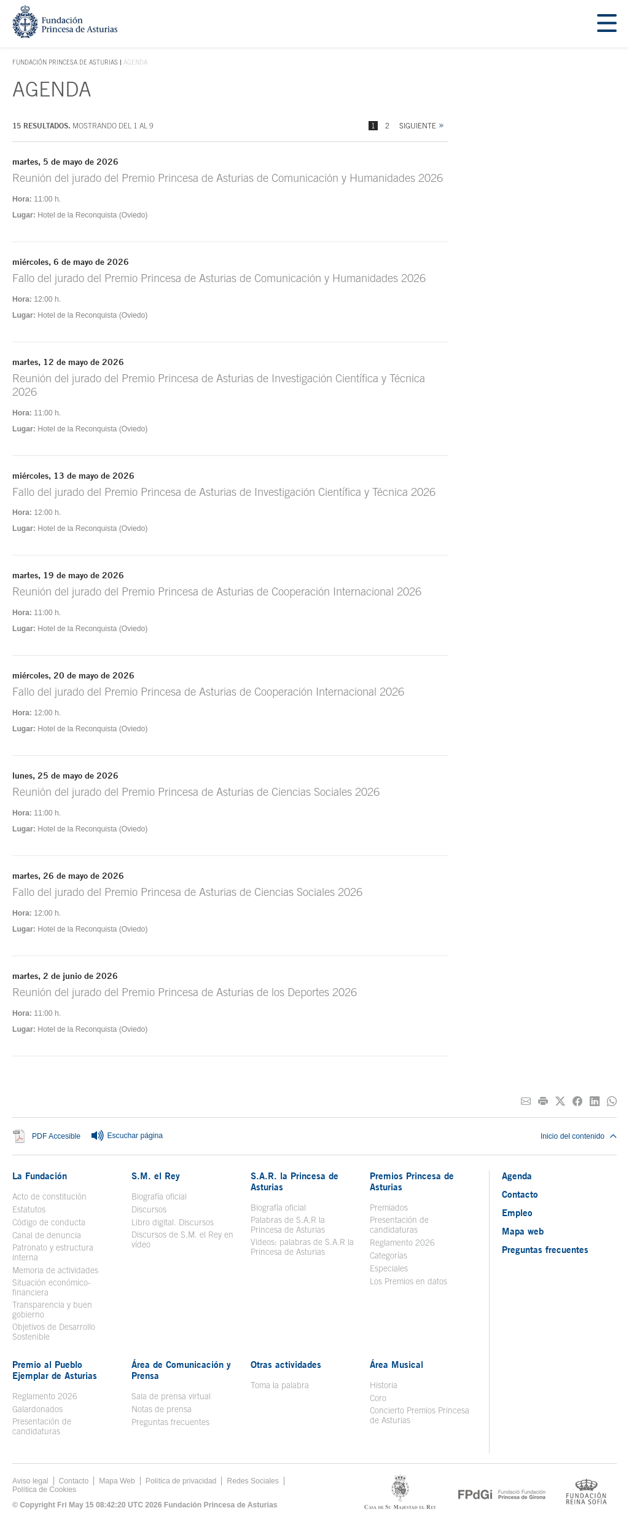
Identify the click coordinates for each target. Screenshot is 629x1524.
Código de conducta (48, 1222)
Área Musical (396, 1364)
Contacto (520, 1194)
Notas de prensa (161, 1409)
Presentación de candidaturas (399, 1225)
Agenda (517, 1175)
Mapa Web (117, 1481)
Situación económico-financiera (51, 1287)
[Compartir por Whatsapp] (612, 1101)
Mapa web (523, 1230)
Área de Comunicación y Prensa (181, 1370)
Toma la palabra (280, 1385)
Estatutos (28, 1209)
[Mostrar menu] (607, 23)
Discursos (148, 1209)
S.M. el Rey (155, 1175)
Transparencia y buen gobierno (52, 1309)
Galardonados (37, 1409)
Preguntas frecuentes (170, 1422)
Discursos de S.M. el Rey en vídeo (182, 1239)
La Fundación (39, 1175)
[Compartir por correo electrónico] (526, 1101)
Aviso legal (30, 1481)
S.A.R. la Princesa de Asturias (294, 1181)
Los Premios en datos (408, 1281)
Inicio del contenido (579, 1136)
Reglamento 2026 (402, 1242)
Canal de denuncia (46, 1235)
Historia (383, 1385)
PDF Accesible (56, 1136)
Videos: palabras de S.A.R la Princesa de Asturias (302, 1247)
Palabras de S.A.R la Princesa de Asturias (288, 1225)
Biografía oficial (159, 1196)
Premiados (389, 1207)
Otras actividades (286, 1364)
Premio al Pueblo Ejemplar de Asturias (54, 1370)
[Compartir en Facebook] (577, 1101)
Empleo (517, 1212)
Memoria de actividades (55, 1270)
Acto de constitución (49, 1196)
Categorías (388, 1255)
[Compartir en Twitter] (560, 1101)
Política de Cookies (44, 1489)
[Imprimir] (543, 1101)
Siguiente (417, 125)
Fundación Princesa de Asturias (65, 62)
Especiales (389, 1268)
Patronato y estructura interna (52, 1252)
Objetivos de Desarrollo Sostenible (53, 1331)
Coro (378, 1398)
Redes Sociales (252, 1481)
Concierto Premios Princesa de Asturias (419, 1415)
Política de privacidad (181, 1481)
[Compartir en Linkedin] (595, 1101)
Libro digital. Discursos (172, 1222)
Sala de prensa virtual (171, 1396)
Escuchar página (126, 1136)
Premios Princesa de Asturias (412, 1181)
